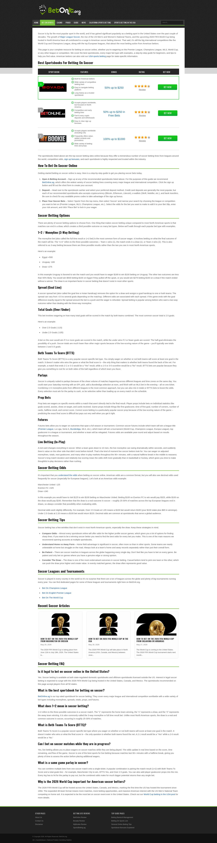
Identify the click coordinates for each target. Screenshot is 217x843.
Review (142, 89)
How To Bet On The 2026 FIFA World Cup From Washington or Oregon (59, 640)
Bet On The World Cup (52, 597)
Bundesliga (75, 429)
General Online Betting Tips (121, 824)
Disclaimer (39, 824)
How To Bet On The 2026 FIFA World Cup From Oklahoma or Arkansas (155, 640)
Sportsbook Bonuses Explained (122, 828)
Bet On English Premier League (56, 593)
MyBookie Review (79, 824)
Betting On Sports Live (119, 821)
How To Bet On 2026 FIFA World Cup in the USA (108, 640)
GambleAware (41, 840)
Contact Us (39, 821)
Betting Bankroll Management (122, 817)
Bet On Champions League (54, 588)
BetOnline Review (79, 817)
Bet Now (167, 87)
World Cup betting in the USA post (159, 794)
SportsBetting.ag (79, 828)
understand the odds (67, 475)
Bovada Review (79, 821)
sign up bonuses (71, 159)
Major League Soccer (70, 37)
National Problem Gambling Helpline (59, 840)
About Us (38, 817)
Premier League (46, 429)
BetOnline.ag (48, 182)
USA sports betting (97, 56)
